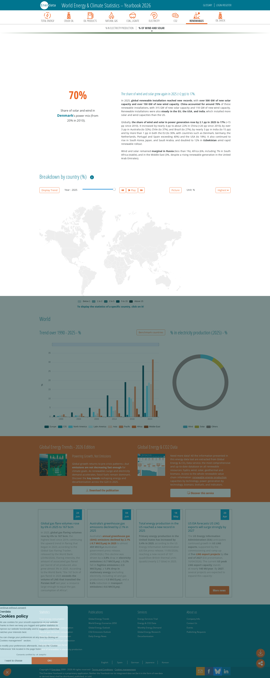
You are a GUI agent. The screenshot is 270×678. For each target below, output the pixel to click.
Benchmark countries (151, 332)
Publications (96, 612)
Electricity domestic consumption (55, 636)
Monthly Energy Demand (149, 627)
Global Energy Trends (99, 618)
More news (219, 590)
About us (192, 612)
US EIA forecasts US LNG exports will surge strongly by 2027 (207, 527)
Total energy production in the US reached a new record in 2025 (159, 527)
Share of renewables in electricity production (60, 649)
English (104, 662)
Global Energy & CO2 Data (158, 447)
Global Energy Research (149, 631)
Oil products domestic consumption (56, 627)
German (135, 662)
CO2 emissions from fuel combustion (57, 640)
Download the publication (102, 490)
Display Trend (49, 190)
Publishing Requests (196, 631)
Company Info (193, 618)
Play (132, 190)
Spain (119, 662)
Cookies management (125, 669)
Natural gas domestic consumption (56, 631)
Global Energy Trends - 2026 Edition (67, 447)
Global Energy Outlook (99, 627)
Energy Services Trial (148, 618)
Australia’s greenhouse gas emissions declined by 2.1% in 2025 (109, 527)
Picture (176, 190)
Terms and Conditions (102, 669)
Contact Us (192, 623)
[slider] (114, 189)
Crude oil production (49, 623)
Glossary (207, 5)
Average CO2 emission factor (53, 644)
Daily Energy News (97, 636)
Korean (165, 662)
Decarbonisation (145, 636)
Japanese (150, 662)
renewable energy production (209, 477)
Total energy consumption (51, 618)
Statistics (44, 612)
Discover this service (200, 493)
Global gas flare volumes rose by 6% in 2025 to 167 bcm (60, 525)
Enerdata (55, 669)
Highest (223, 190)
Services (142, 612)
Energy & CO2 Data (147, 623)
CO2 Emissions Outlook (100, 631)
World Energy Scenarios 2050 (103, 623)
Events (190, 627)
